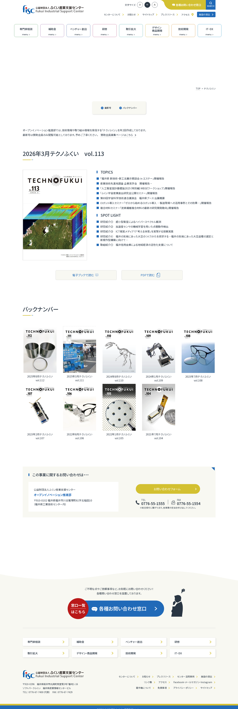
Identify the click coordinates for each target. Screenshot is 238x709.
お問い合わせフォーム (175, 489)
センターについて (112, 14)
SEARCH (210, 4)
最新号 (107, 107)
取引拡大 (46, 653)
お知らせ (131, 14)
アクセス (185, 14)
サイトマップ (148, 14)
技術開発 (144, 653)
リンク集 (148, 682)
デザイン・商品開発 (95, 653)
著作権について (143, 687)
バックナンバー (130, 107)
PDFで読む (150, 275)
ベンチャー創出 (144, 642)
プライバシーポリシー (183, 687)
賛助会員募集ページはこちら (118, 135)
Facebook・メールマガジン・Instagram (192, 682)
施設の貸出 (206, 14)
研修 (193, 642)
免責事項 (162, 687)
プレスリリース (168, 14)
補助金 (95, 642)
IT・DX (193, 653)
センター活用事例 (185, 676)
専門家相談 (46, 642)
